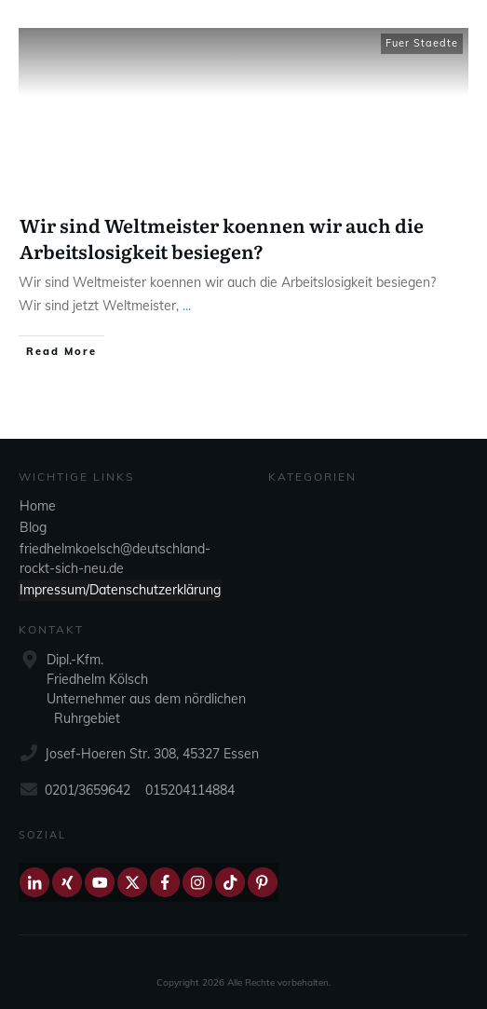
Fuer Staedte (422, 42)
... (187, 305)
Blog (33, 527)
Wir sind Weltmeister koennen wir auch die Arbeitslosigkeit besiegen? (222, 238)
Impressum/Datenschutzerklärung (120, 589)
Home (38, 506)
